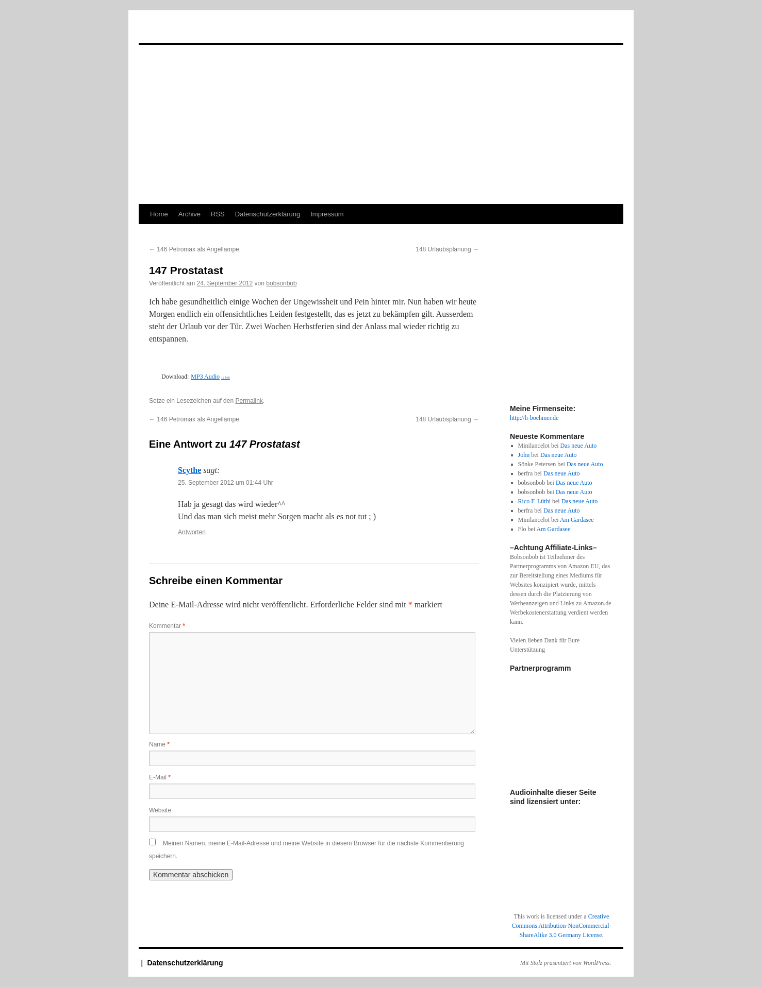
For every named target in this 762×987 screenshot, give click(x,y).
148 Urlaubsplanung (447, 249)
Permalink (248, 400)
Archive (189, 214)
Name (159, 744)
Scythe (189, 470)
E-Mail (160, 777)
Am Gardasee (577, 519)
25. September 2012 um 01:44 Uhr (225, 482)
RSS (218, 214)
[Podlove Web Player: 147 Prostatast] (314, 364)
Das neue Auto (578, 445)
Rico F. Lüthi (534, 501)
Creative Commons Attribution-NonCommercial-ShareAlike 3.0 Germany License (561, 926)
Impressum (326, 214)
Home (159, 214)
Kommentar (167, 625)
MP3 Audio (210, 376)
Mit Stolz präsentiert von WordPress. (565, 962)
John (524, 454)
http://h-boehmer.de (534, 417)
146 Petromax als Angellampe (194, 249)
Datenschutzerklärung (267, 214)
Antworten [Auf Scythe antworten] (192, 532)
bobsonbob (281, 283)
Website (160, 810)
